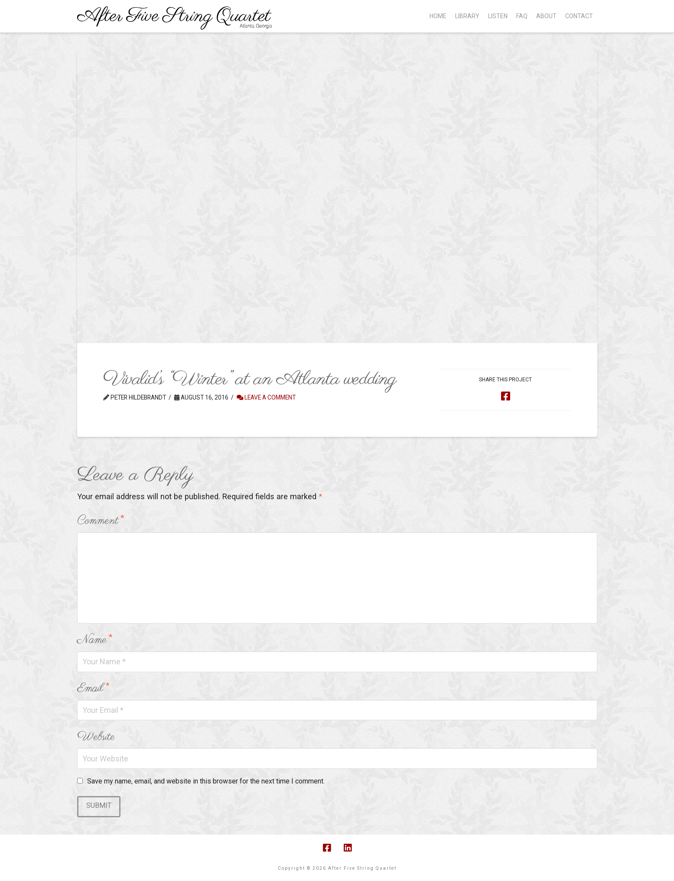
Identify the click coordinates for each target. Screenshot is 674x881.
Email (93, 688)
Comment (100, 521)
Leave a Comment (266, 397)
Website (96, 737)
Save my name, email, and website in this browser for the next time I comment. (206, 781)
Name (94, 640)
